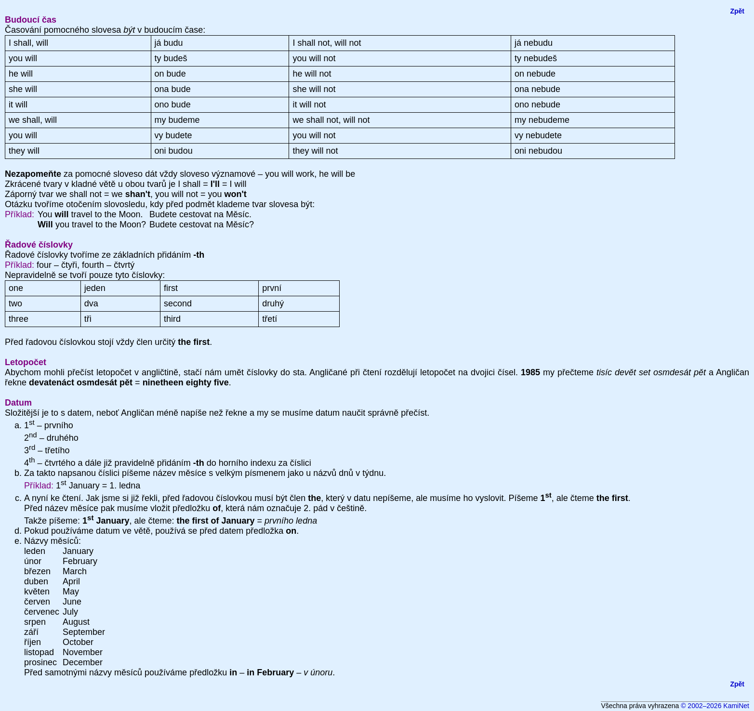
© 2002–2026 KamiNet (715, 706)
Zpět (737, 11)
